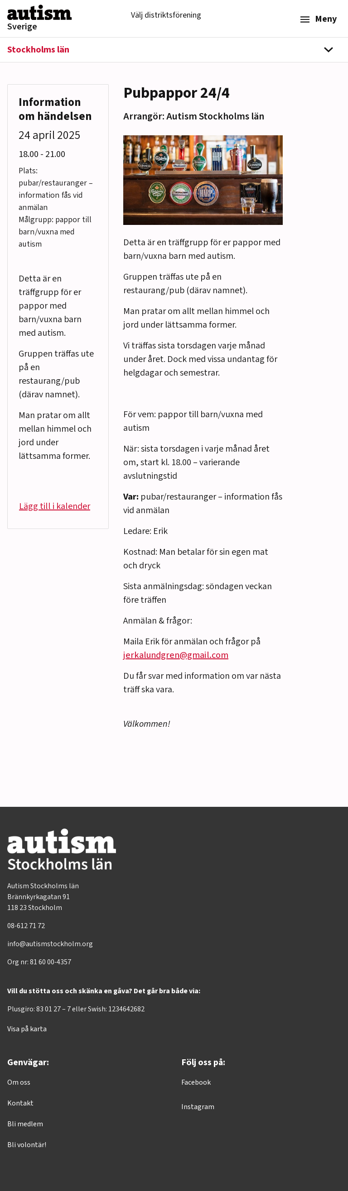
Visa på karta (27, 1029)
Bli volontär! (26, 1145)
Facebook (196, 1082)
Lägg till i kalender (54, 506)
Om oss (18, 1082)
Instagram (197, 1107)
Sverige (22, 26)
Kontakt (20, 1103)
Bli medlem (25, 1124)
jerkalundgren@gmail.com (175, 655)
